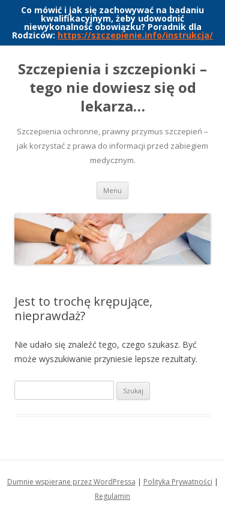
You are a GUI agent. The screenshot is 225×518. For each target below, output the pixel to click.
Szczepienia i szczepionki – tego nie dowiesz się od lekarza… (112, 88)
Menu (112, 190)
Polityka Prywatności (177, 482)
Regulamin (112, 496)
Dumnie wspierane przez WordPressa (71, 482)
